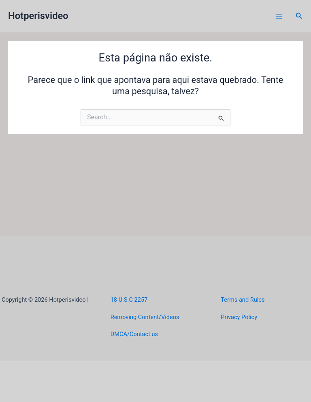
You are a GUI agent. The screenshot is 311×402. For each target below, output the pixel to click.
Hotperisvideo (38, 15)
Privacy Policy (239, 317)
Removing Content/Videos (145, 317)
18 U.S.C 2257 (129, 299)
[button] (299, 16)
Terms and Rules (242, 299)
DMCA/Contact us (134, 334)
